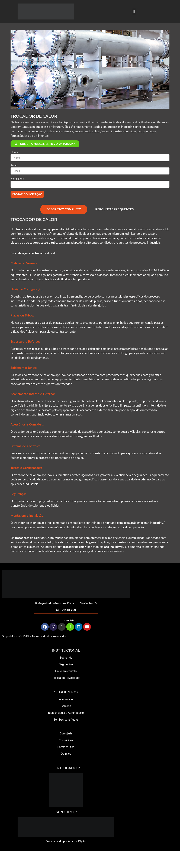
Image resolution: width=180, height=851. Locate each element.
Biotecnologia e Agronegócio (66, 712)
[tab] (63, 209)
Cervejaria (66, 733)
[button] (134, 11)
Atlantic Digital (77, 841)
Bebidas (66, 706)
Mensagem (17, 178)
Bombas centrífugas (65, 719)
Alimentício (66, 699)
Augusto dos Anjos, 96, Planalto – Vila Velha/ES (67, 603)
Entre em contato (66, 671)
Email (14, 165)
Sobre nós (66, 657)
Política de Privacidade (66, 677)
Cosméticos (66, 740)
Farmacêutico (66, 747)
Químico (66, 753)
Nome (14, 152)
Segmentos (66, 664)
